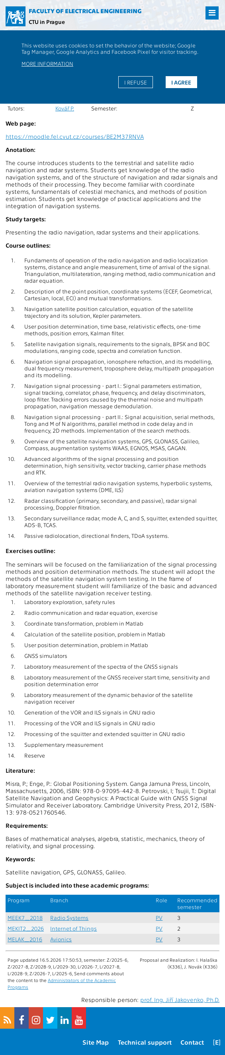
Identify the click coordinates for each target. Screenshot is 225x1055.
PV (159, 917)
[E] (217, 1042)
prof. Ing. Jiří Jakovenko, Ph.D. (179, 999)
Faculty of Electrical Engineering (85, 10)
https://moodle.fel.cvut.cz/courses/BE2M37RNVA (75, 136)
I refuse (135, 82)
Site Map (95, 1042)
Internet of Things (73, 928)
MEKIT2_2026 (26, 928)
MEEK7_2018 (25, 917)
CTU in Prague (47, 21)
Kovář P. (64, 108)
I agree (181, 82)
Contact (192, 1042)
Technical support (145, 1042)
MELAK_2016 (25, 939)
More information (47, 63)
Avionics (61, 939)
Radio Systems (69, 917)
